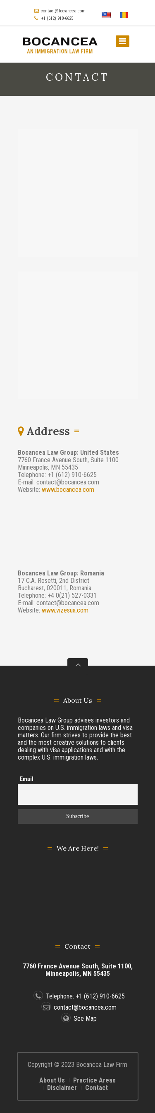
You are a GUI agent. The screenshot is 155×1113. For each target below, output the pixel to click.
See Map (79, 1018)
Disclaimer (62, 1088)
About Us (52, 1080)
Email (26, 779)
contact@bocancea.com (63, 11)
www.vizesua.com (65, 610)
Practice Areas (94, 1080)
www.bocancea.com (68, 489)
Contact (96, 1088)
